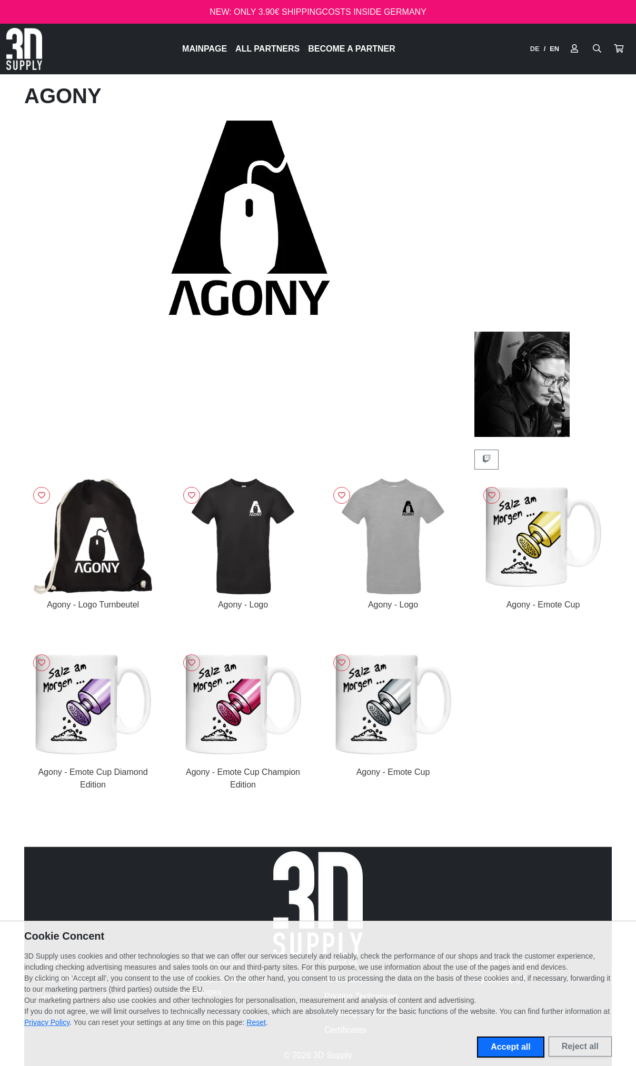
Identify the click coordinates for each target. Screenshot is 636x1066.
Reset (256, 1022)
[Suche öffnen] (597, 48)
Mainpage (204, 48)
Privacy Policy (46, 1022)
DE (535, 49)
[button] (619, 48)
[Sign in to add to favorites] (41, 495)
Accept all (511, 1046)
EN (554, 49)
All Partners (267, 48)
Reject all (580, 1046)
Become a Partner (351, 48)
